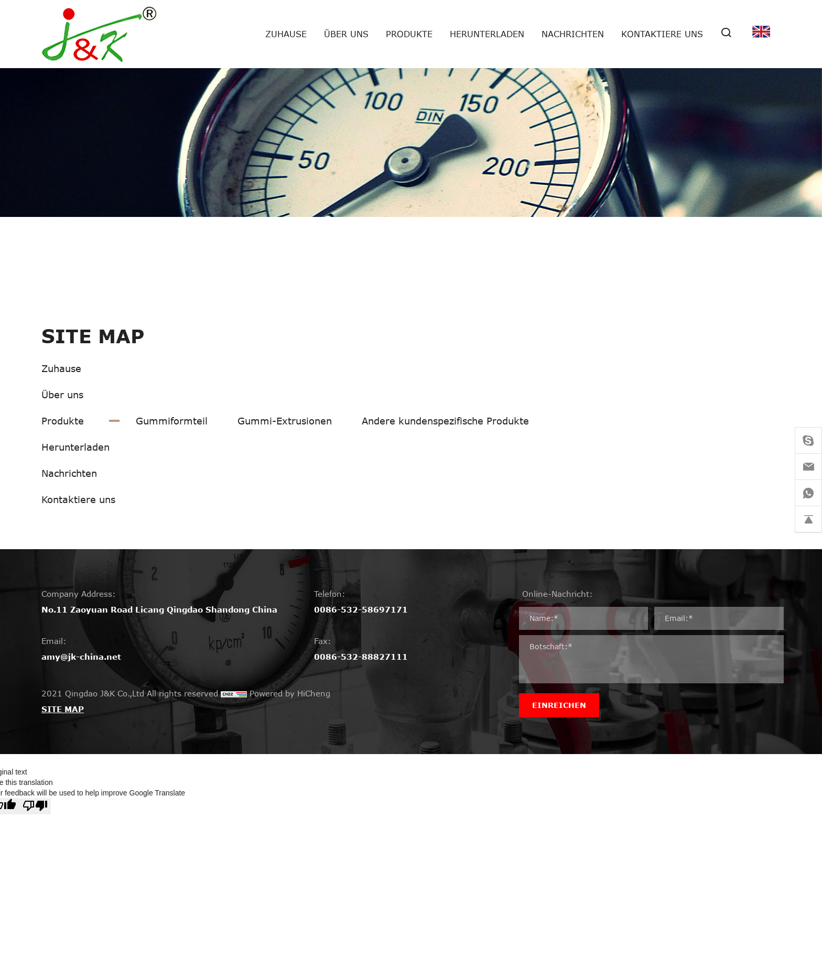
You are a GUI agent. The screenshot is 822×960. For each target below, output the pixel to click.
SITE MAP (62, 709)
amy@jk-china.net (81, 656)
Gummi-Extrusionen (284, 421)
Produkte (409, 34)
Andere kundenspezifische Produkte (445, 421)
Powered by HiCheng (290, 693)
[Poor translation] (35, 806)
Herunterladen (487, 34)
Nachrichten (573, 34)
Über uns (346, 34)
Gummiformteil (172, 421)
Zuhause (286, 34)
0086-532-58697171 (361, 609)
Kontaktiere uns (662, 34)
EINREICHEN (559, 705)
